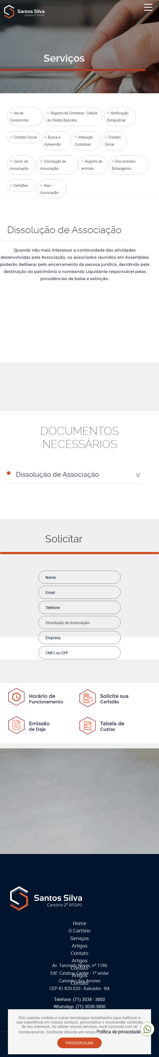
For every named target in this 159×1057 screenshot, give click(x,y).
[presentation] (86, 669)
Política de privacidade (118, 1032)
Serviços (79, 935)
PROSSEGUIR (79, 1043)
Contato (79, 950)
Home (79, 920)
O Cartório (79, 927)
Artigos (79, 943)
